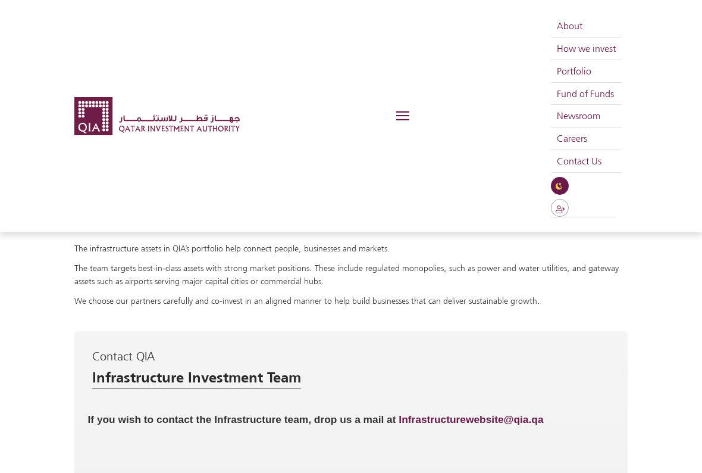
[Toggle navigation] (402, 116)
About (569, 25)
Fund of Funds (585, 93)
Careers (572, 138)
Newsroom (578, 115)
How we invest (586, 48)
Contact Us (579, 161)
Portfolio (574, 71)
